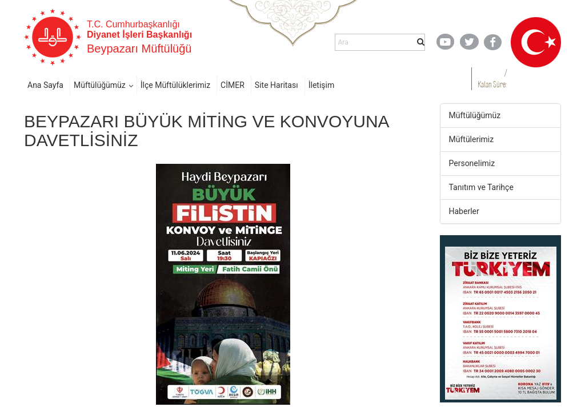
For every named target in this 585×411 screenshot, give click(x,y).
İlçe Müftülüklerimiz (175, 85)
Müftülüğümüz (100, 85)
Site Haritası (276, 85)
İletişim (321, 85)
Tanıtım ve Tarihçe (481, 187)
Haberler (464, 211)
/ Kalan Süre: (492, 78)
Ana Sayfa (45, 85)
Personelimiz (472, 163)
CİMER (233, 85)
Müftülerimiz (471, 139)
